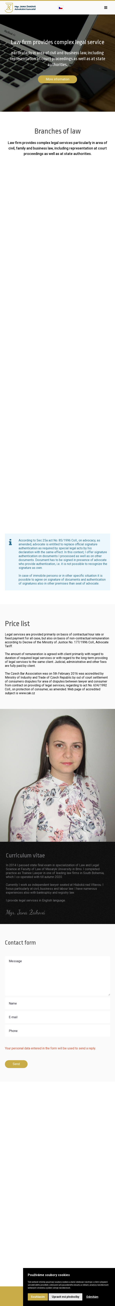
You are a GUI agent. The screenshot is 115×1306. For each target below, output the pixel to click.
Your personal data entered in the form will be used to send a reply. (50, 1048)
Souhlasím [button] (38, 1296)
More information (57, 79)
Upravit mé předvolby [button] (65, 1296)
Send (16, 1064)
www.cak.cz (27, 693)
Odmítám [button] (92, 1296)
